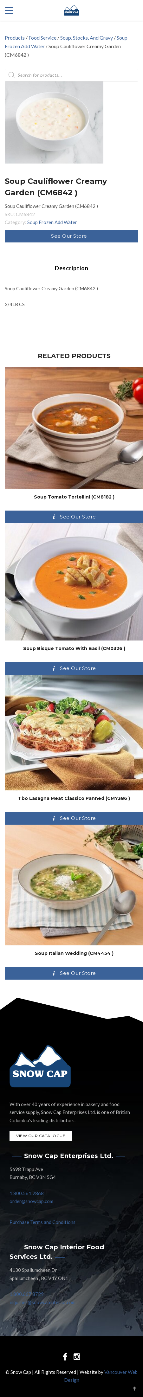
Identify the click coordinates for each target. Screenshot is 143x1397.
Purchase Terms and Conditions (42, 1222)
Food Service (42, 38)
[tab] (72, 268)
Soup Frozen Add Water (52, 222)
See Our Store (69, 236)
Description (71, 268)
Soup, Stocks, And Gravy (86, 38)
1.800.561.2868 (27, 1193)
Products (15, 38)
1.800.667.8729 (27, 1294)
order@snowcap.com (31, 1201)
